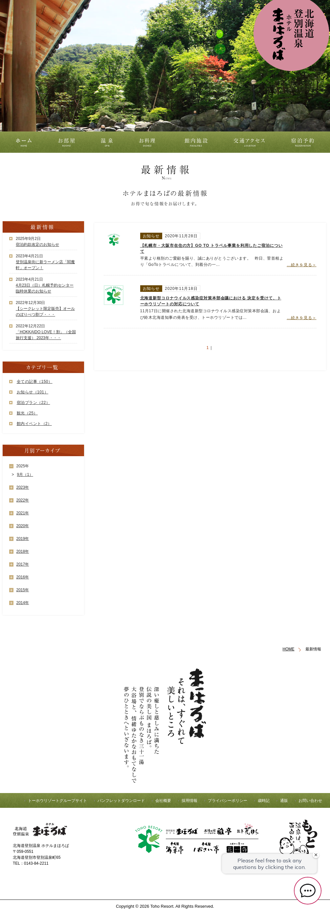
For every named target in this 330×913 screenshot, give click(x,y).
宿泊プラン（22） (33, 402)
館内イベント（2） (34, 423)
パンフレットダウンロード (121, 800)
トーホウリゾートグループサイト (57, 800)
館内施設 (197, 142)
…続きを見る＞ (301, 265)
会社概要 (163, 800)
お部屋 (66, 142)
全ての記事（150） (35, 381)
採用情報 (189, 800)
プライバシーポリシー (227, 800)
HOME (289, 649)
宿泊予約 (304, 142)
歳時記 (264, 800)
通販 (284, 800)
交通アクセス (252, 142)
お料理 (147, 142)
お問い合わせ (310, 800)
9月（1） (25, 474)
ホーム (23, 142)
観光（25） (27, 413)
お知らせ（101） (33, 392)
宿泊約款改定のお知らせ (37, 244)
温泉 (106, 142)
